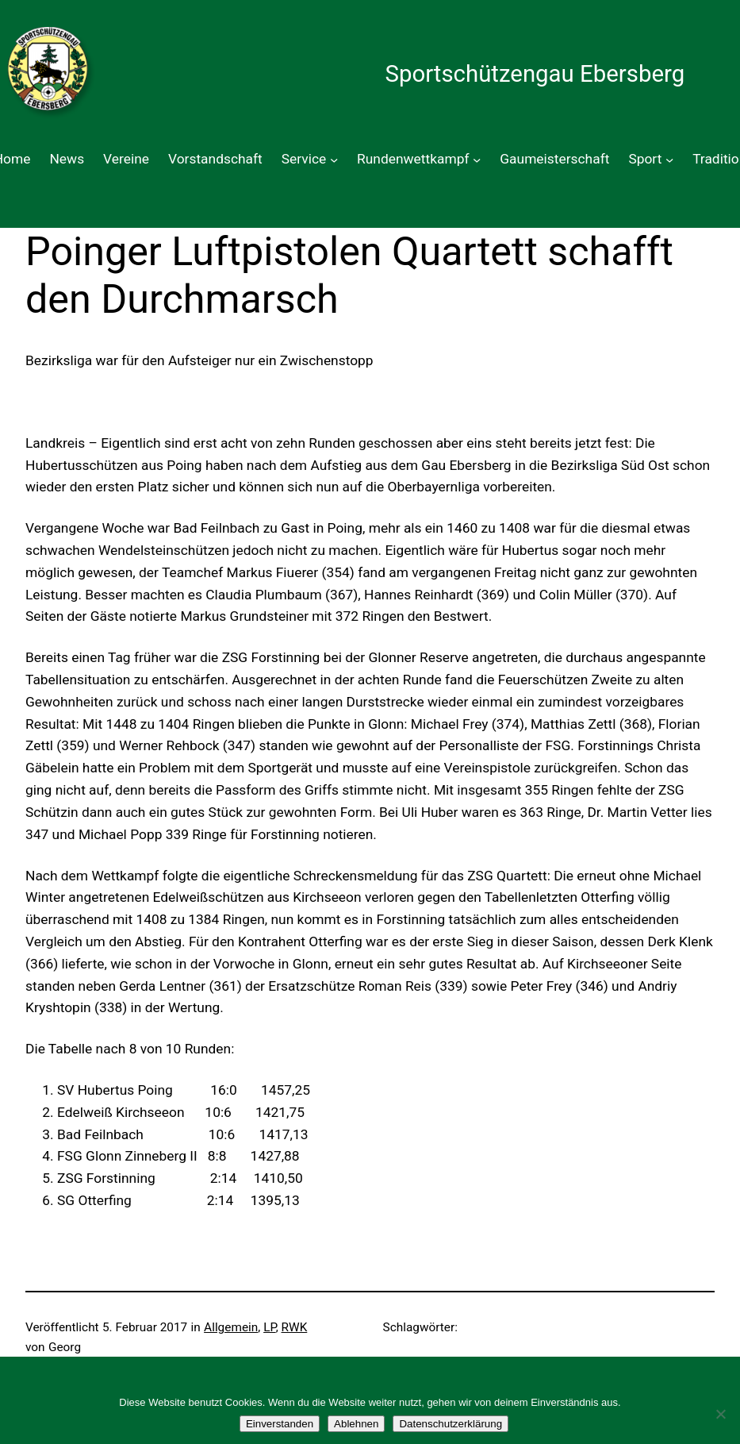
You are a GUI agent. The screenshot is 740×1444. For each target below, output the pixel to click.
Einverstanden (279, 1424)
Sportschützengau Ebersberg (534, 73)
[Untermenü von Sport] (669, 160)
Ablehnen (356, 1424)
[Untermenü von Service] (334, 160)
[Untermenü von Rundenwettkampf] (477, 160)
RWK (295, 1327)
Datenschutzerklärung (450, 1424)
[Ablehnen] (720, 1414)
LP (269, 1327)
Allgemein (231, 1327)
